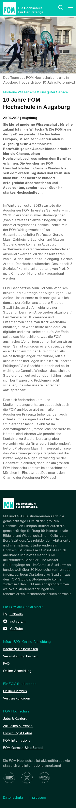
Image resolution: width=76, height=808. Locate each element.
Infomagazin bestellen (20, 649)
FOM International (17, 740)
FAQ (6, 663)
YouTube (16, 629)
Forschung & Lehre (17, 733)
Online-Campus (15, 691)
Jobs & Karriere (15, 719)
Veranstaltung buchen (20, 656)
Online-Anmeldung (17, 671)
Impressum (37, 797)
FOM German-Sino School (23, 748)
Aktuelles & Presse (18, 726)
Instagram (17, 621)
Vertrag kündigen (16, 698)
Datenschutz (13, 797)
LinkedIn (16, 614)
